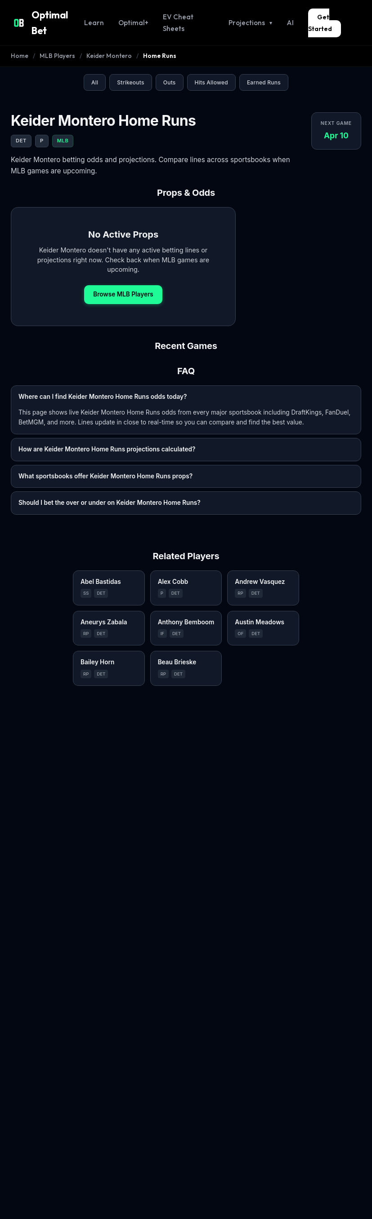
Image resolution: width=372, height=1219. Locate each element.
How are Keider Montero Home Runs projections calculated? (106, 434)
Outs (169, 67)
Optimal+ (137, 15)
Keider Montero (104, 41)
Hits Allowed (211, 67)
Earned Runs (264, 67)
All (94, 67)
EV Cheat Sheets (191, 15)
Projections (252, 15)
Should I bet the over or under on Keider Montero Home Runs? (109, 487)
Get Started (334, 15)
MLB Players (55, 41)
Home (19, 41)
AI (290, 15)
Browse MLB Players (123, 279)
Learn (100, 15)
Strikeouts (130, 67)
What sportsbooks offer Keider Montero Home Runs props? (105, 460)
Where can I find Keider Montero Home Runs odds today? (102, 381)
